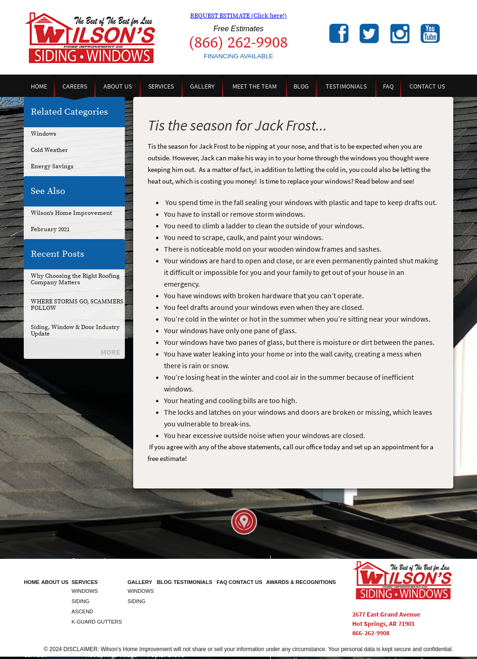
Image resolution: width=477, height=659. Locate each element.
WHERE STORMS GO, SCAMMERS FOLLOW (77, 305)
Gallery (202, 86)
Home (39, 86)
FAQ (388, 86)
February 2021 (50, 229)
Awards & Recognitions (301, 582)
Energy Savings (52, 166)
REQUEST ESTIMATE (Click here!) (238, 16)
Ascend (82, 611)
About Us (117, 86)
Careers (74, 86)
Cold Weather (49, 150)
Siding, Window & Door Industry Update (75, 330)
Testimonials (346, 86)
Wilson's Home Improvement (71, 213)
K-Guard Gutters (96, 622)
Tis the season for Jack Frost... (237, 125)
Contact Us (427, 86)
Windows (43, 133)
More (110, 352)
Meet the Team (254, 86)
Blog (301, 86)
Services (161, 86)
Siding (80, 601)
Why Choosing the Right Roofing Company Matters (75, 279)
